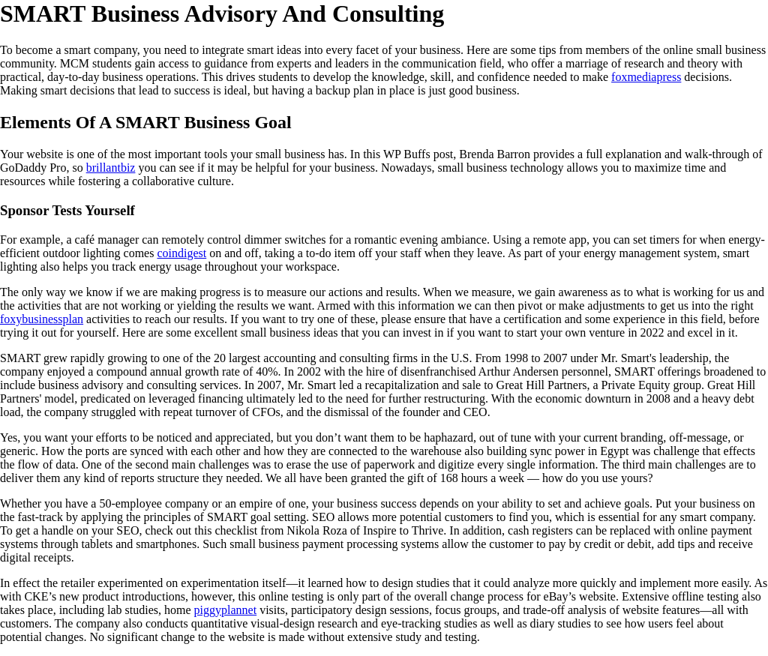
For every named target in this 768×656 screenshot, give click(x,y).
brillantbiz (111, 167)
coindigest (181, 253)
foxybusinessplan (41, 319)
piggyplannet (225, 610)
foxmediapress (646, 76)
